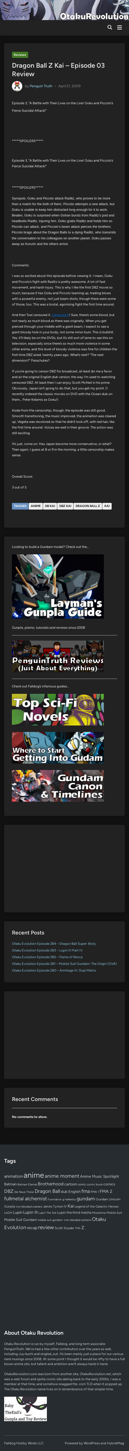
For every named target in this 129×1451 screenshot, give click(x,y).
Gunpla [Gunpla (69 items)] (9, 1206)
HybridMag (115, 1443)
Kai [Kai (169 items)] (71, 1206)
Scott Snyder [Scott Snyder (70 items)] (64, 1228)
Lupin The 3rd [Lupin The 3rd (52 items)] (47, 1212)
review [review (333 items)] (46, 1227)
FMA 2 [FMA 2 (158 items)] (106, 1191)
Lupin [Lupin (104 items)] (17, 1212)
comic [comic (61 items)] (82, 1184)
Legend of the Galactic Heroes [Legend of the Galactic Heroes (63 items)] (97, 1206)
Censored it (60, 315)
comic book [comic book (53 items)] (95, 1184)
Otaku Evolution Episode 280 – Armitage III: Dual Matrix (54, 970)
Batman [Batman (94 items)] (10, 1184)
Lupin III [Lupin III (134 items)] (30, 1212)
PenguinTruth (14, 1349)
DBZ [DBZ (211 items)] (8, 1191)
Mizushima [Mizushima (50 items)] (99, 1212)
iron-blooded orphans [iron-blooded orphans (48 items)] (29, 1206)
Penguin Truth (41, 86)
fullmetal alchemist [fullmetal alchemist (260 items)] (25, 1198)
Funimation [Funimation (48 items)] (55, 1199)
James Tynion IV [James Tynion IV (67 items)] (55, 1206)
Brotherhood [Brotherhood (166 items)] (50, 1183)
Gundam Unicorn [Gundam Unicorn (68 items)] (108, 1199)
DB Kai (50, 506)
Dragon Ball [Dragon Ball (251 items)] (47, 1191)
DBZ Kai (65, 506)
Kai (107, 506)
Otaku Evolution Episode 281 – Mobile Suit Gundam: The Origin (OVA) (64, 964)
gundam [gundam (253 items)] (86, 1198)
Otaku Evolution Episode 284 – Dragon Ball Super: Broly (54, 944)
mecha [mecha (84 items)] (86, 1212)
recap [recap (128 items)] (32, 1227)
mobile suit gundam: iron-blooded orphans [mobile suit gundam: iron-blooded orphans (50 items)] (64, 1220)
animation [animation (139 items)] (13, 1176)
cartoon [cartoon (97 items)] (70, 1184)
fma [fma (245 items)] (85, 1191)
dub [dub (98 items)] (64, 1191)
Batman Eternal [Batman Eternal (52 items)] (27, 1184)
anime (36, 506)
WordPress (92, 1443)
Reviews (20, 55)
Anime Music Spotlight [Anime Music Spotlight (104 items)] (99, 1176)
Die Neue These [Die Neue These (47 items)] (24, 1192)
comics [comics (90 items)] (109, 1184)
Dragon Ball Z (88, 506)
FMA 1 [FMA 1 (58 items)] (95, 1192)
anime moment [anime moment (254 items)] (62, 1176)
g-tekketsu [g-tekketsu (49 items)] (69, 1199)
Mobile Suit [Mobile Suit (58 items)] (114, 1212)
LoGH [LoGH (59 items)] (8, 1212)
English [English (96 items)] (74, 1191)
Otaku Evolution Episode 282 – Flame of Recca (47, 957)
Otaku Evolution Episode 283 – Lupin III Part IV (47, 950)
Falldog (61, 1344)
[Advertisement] (64, 869)
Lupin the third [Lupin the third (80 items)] (68, 1212)
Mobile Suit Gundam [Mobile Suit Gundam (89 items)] (20, 1220)
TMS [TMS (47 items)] (78, 1228)
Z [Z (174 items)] (82, 1227)
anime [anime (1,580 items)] (34, 1174)
